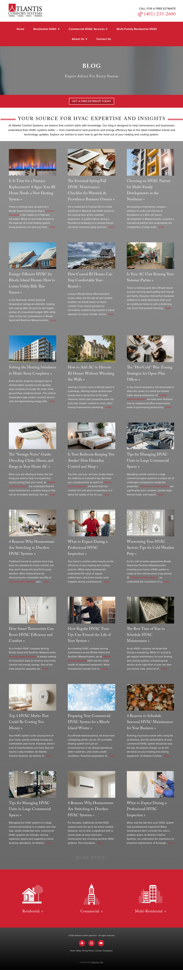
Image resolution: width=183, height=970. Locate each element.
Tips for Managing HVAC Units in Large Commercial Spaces (148, 461)
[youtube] (101, 943)
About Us (79, 39)
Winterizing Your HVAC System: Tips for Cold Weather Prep (150, 548)
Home (20, 29)
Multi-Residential (149, 912)
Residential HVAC (46, 29)
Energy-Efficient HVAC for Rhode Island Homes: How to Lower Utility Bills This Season (32, 283)
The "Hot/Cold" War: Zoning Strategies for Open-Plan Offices (149, 374)
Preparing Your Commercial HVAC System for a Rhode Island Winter (89, 722)
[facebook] (82, 943)
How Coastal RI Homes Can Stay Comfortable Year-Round (90, 280)
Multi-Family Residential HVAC (137, 29)
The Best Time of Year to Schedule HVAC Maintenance (146, 635)
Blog (79, 950)
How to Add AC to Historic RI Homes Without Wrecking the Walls (91, 374)
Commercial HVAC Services (88, 29)
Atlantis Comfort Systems (144, 577)
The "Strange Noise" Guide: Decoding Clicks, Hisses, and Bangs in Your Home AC (31, 461)
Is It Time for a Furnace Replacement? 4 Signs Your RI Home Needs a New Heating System (32, 190)
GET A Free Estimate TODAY (91, 101)
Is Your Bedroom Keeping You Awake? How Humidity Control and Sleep (91, 461)
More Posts (90, 858)
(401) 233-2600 (159, 15)
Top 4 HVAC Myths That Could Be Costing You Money (29, 722)
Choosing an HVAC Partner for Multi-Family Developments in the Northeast (148, 190)
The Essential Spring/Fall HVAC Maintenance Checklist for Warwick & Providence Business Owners (90, 190)
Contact (98, 950)
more (52, 227)
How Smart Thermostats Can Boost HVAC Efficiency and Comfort (31, 635)
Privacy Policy (88, 950)
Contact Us (103, 39)
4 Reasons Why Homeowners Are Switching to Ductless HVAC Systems (31, 548)
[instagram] (91, 943)
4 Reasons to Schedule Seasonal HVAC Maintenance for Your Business (150, 722)
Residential (31, 912)
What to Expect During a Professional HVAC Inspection (87, 548)
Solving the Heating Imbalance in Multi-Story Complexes (32, 371)
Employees (108, 950)
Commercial (90, 912)
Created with (91, 962)
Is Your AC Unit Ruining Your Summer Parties (150, 277)
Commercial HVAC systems (154, 486)
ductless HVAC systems (22, 581)
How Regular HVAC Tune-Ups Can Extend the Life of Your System (89, 635)
